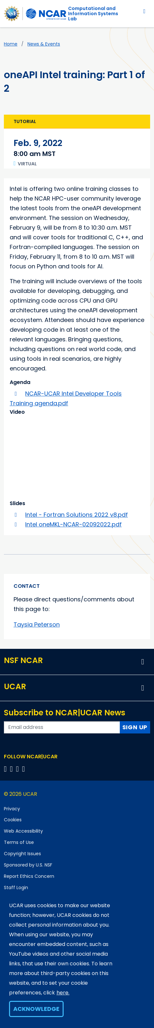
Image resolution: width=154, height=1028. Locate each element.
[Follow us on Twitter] (12, 768)
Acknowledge (36, 1009)
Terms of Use (19, 842)
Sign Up (135, 727)
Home (10, 44)
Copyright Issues (22, 853)
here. (62, 992)
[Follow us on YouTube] (24, 768)
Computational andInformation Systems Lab (93, 13)
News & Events (43, 44)
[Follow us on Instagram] (18, 768)
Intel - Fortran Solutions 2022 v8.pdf (76, 515)
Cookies (13, 819)
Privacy (12, 808)
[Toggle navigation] (144, 11)
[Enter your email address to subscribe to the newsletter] (62, 727)
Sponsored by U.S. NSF (28, 865)
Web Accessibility (23, 831)
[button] (142, 662)
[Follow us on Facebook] (6, 768)
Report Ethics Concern (29, 876)
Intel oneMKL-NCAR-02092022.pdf (73, 524)
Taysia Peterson (37, 624)
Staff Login (16, 887)
